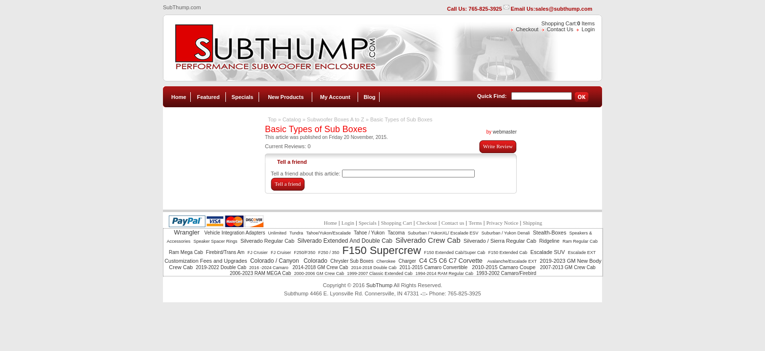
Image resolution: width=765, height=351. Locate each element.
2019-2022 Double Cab (221, 267)
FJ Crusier (257, 252)
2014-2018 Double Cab (374, 267)
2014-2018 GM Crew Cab (320, 267)
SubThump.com (182, 7)
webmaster (505, 132)
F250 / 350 (328, 252)
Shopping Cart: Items (568, 23)
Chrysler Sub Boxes (351, 261)
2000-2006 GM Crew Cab (319, 273)
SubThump (379, 285)
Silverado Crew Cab (427, 240)
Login (588, 29)
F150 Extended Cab (507, 252)
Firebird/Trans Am (225, 252)
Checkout (527, 29)
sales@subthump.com (563, 9)
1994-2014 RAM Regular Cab (445, 273)
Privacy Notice (502, 223)
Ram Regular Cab (580, 241)
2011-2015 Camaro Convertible (434, 267)
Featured (208, 97)
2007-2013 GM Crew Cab (568, 267)
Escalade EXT (582, 252)
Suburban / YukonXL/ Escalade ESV (443, 233)
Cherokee (386, 261)
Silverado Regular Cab (268, 241)
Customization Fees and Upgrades (205, 261)
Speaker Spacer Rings (215, 241)
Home (178, 97)
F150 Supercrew (381, 250)
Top (272, 119)
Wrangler (187, 232)
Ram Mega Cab (186, 252)
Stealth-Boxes (549, 232)
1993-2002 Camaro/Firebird (506, 273)
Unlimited (277, 233)
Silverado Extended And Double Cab (344, 240)
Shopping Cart (396, 223)
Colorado (315, 260)
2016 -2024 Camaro (269, 267)
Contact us (453, 223)
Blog (369, 97)
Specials (243, 97)
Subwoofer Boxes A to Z (335, 119)
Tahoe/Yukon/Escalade (328, 233)
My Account (335, 97)
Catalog (291, 119)
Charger (407, 261)
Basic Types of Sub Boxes (401, 119)
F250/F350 (305, 252)
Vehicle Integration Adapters (234, 232)
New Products (285, 97)
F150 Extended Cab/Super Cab (454, 252)
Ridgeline (549, 241)
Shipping (532, 223)
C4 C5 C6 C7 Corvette (451, 260)
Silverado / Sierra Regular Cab (499, 241)
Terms (475, 223)
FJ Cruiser (281, 252)
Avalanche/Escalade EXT (512, 261)
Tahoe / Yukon (369, 232)
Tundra (296, 233)
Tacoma (396, 232)
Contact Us (560, 29)
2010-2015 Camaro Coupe (504, 267)
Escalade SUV (547, 252)
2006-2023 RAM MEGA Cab (260, 273)
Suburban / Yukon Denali (506, 233)
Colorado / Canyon (275, 260)
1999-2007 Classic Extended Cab (379, 273)
